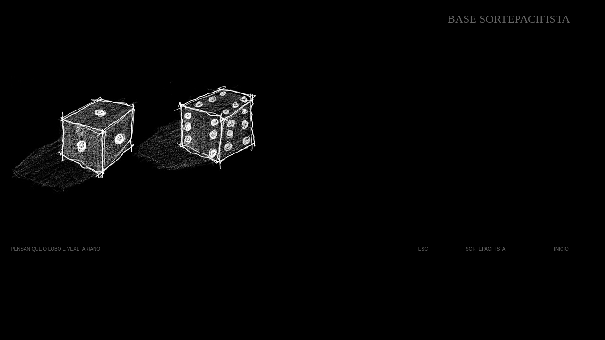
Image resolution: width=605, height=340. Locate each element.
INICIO (561, 249)
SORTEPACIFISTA (485, 249)
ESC (423, 249)
